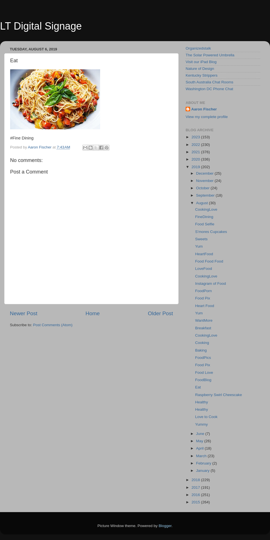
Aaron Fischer (204, 109)
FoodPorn (203, 291)
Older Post (160, 313)
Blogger (165, 526)
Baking (201, 350)
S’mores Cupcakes (211, 232)
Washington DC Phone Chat (209, 89)
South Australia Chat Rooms (209, 82)
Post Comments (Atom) (53, 325)
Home (93, 313)
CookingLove (206, 209)
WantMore (204, 320)
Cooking (202, 343)
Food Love (204, 372)
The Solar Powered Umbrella (210, 55)
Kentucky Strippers (201, 75)
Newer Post (23, 313)
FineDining (204, 217)
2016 (196, 495)
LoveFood (203, 268)
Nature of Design (200, 68)
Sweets (201, 239)
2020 (196, 159)
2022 (196, 145)
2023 (196, 137)
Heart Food (204, 306)
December (205, 173)
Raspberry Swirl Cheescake (218, 395)
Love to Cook (206, 417)
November (205, 181)
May (200, 441)
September (206, 195)
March (202, 456)
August (202, 203)
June (200, 434)
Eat (198, 387)
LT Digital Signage (41, 26)
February (204, 463)
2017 (196, 487)
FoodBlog (203, 380)
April (200, 448)
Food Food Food (209, 261)
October (203, 188)
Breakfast (203, 328)
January (203, 470)
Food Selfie (204, 224)
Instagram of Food (210, 283)
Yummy (201, 424)
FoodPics (203, 357)
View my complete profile (207, 117)
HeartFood (204, 254)
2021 (196, 152)
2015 (196, 502)
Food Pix (202, 298)
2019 (196, 167)
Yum (199, 246)
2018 (196, 480)
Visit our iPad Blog (201, 62)
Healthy (201, 402)
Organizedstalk (198, 48)
